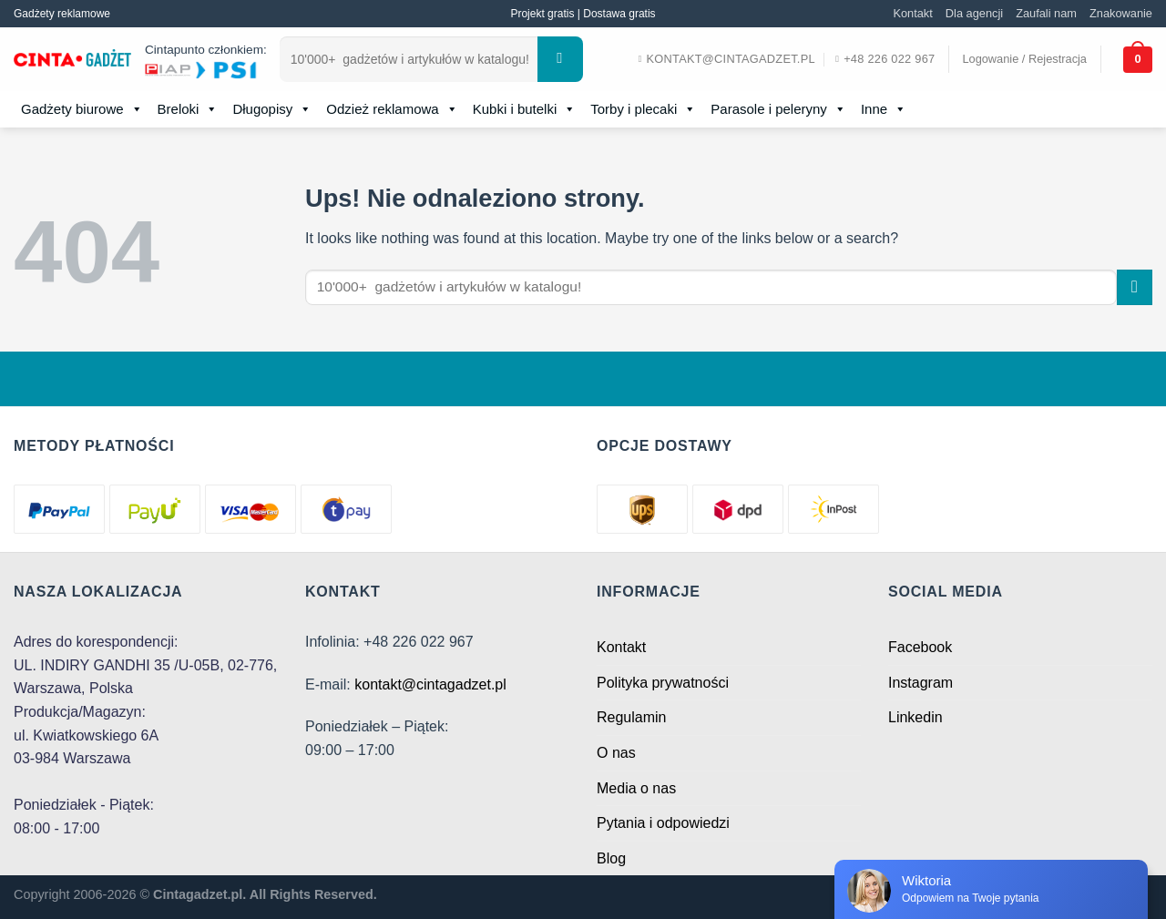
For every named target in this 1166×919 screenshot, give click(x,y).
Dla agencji (974, 13)
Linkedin (915, 717)
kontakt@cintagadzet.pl (430, 684)
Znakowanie (1120, 13)
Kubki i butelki (525, 109)
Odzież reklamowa (391, 109)
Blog (611, 858)
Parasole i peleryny (778, 109)
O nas (616, 753)
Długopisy (272, 109)
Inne (883, 109)
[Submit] (560, 59)
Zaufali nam (1046, 13)
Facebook (920, 647)
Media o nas (636, 788)
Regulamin (631, 717)
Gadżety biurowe (82, 109)
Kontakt (912, 13)
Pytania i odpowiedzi (663, 823)
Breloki (188, 109)
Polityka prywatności (663, 682)
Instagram (920, 682)
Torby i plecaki (643, 109)
